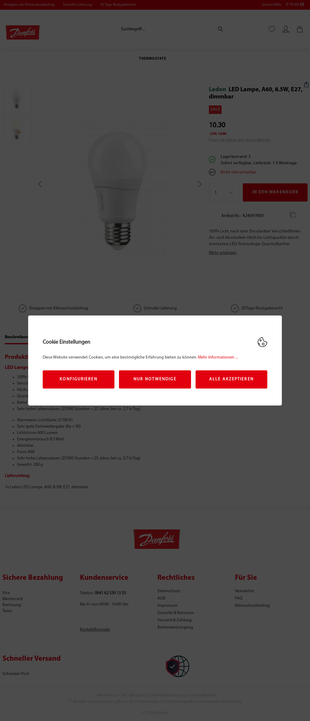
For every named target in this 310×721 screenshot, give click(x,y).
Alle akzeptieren (231, 379)
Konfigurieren (78, 379)
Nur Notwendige (155, 379)
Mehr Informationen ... (218, 357)
